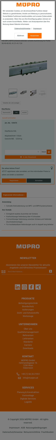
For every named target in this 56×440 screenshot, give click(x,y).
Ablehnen (20, 36)
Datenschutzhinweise (22, 29)
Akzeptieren (34, 36)
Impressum (37, 29)
